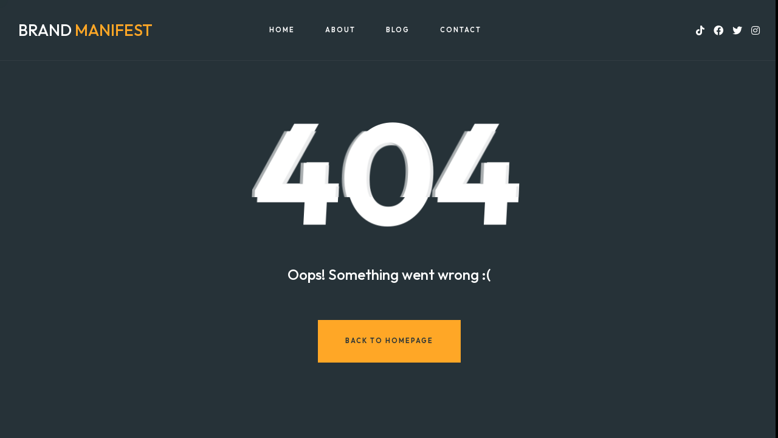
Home (282, 30)
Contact (460, 30)
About (340, 30)
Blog (398, 30)
